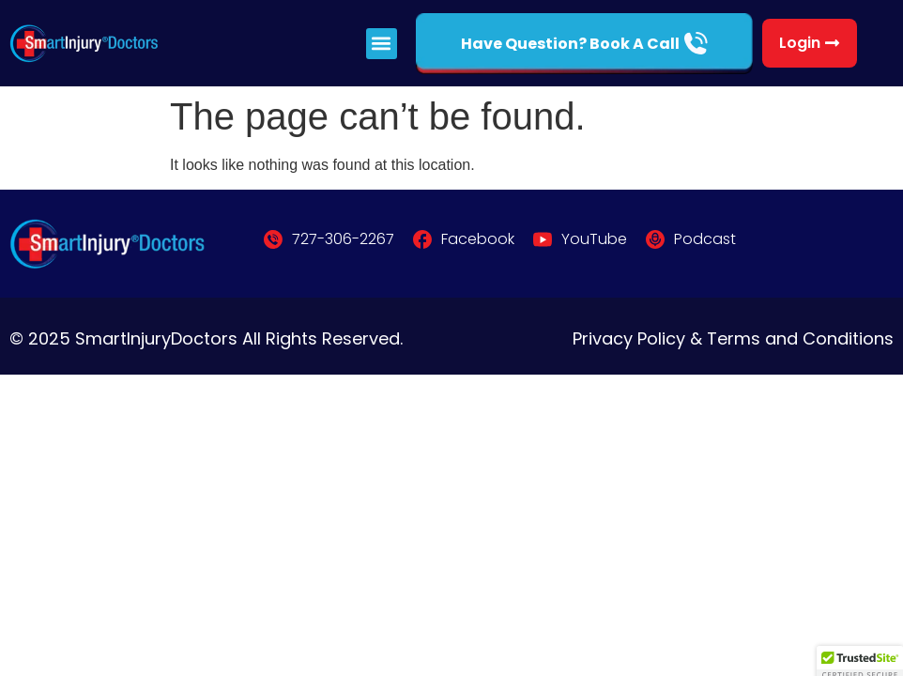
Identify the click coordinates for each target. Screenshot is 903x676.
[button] (381, 43)
